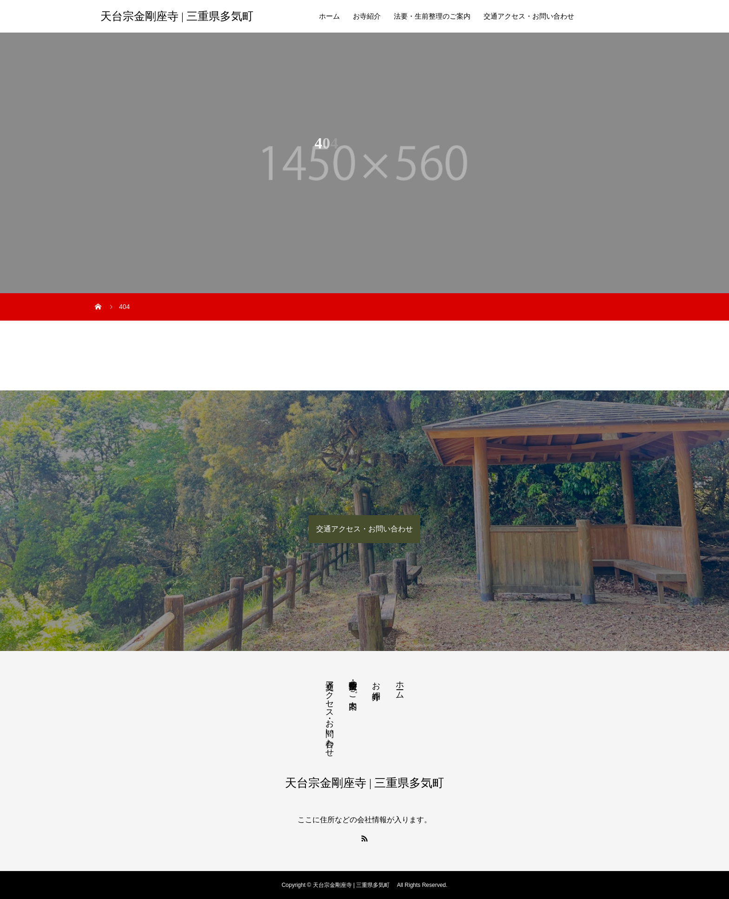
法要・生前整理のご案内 (432, 16)
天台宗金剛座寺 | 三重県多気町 (179, 16)
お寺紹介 (367, 16)
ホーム (329, 16)
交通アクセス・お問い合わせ (529, 16)
